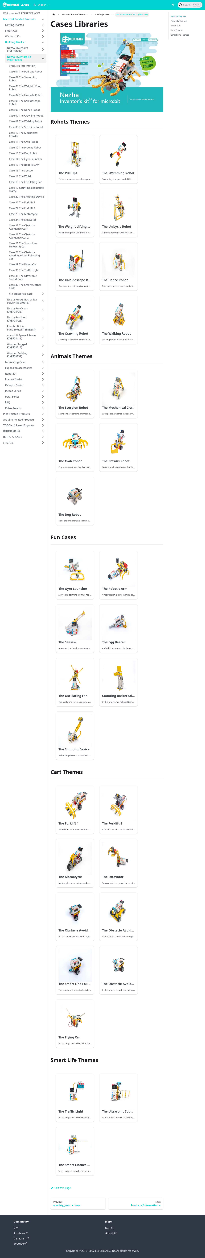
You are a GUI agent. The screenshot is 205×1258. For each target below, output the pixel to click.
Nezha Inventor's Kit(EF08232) (17, 49)
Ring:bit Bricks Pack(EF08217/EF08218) (21, 328)
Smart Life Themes (180, 34)
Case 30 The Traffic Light (24, 270)
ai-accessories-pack (21, 294)
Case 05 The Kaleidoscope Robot (25, 102)
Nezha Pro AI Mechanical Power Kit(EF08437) (22, 301)
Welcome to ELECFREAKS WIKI (21, 13)
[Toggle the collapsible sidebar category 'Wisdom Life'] (42, 36)
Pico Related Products (16, 414)
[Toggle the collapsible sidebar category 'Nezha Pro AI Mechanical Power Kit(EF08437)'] (42, 301)
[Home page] (54, 14)
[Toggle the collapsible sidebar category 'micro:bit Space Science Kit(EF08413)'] (42, 337)
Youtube (20, 1243)
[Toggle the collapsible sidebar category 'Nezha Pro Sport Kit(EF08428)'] (42, 319)
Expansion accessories (18, 368)
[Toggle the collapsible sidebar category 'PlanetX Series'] (42, 379)
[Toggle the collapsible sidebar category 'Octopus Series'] (42, 385)
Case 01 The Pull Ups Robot (25, 71)
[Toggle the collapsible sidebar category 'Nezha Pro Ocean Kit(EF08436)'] (42, 310)
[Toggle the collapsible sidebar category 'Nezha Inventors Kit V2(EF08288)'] (42, 58)
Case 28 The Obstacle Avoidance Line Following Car (24, 255)
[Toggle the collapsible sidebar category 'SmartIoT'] (42, 442)
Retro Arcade (13, 408)
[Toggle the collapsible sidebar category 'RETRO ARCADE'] (42, 436)
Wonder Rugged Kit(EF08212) (17, 345)
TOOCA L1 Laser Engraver (18, 425)
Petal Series (12, 396)
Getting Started (14, 25)
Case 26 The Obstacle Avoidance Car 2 (22, 236)
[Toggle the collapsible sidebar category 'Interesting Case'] (42, 362)
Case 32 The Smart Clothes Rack (25, 286)
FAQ (7, 402)
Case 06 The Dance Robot (24, 110)
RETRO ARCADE (12, 437)
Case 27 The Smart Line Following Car (23, 245)
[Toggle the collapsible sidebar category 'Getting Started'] (42, 24)
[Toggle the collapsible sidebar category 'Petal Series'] (42, 396)
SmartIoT (8, 442)
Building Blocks (14, 42)
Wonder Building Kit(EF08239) (17, 354)
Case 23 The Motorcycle (23, 214)
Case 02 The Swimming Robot (23, 79)
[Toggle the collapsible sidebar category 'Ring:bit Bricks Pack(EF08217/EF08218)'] (42, 328)
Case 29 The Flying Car (22, 264)
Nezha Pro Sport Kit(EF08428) (17, 319)
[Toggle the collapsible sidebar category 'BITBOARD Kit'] (42, 431)
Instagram (21, 1238)
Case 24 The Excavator (22, 219)
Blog (109, 1228)
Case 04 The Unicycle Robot (25, 95)
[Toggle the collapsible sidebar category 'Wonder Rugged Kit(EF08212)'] (42, 346)
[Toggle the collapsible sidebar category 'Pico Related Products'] (42, 413)
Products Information (22, 66)
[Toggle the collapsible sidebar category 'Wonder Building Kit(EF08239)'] (42, 355)
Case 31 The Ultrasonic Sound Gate (23, 277)
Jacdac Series (13, 391)
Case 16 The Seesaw (21, 170)
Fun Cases (176, 25)
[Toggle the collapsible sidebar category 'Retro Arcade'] (42, 408)
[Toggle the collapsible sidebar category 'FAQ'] (42, 402)
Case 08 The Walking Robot (25, 121)
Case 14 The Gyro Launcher (25, 159)
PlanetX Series (14, 379)
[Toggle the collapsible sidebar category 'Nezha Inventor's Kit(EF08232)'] (42, 49)
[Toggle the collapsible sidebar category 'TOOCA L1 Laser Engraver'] (42, 425)
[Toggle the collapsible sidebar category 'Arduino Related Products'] (42, 419)
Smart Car (11, 30)
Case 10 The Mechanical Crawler (23, 134)
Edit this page (61, 1188)
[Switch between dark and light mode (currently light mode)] (173, 4)
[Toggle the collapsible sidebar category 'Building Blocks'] (42, 42)
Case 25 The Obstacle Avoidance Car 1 (22, 227)
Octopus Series (14, 385)
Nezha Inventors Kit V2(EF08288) (19, 58)
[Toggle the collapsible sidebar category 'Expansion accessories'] (42, 367)
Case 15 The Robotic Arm (24, 165)
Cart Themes (177, 30)
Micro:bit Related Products (19, 19)
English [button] (39, 5)
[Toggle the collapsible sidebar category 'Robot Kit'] (42, 373)
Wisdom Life (12, 36)
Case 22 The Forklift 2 (22, 208)
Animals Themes (179, 20)
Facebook (21, 1233)
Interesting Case (15, 362)
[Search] (190, 5)
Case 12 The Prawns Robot (25, 147)
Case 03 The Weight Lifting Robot (25, 87)
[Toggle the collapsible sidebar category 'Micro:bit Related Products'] (42, 19)
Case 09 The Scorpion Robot (26, 127)
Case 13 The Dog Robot (23, 153)
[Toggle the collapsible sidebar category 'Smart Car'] (42, 30)
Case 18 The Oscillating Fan (25, 182)
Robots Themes (178, 16)
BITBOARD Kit (11, 431)
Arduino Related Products (18, 419)
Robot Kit (10, 373)
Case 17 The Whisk (20, 176)
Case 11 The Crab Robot (23, 142)
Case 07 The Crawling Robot (26, 115)
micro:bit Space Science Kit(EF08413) (21, 337)
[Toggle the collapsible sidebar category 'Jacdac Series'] (42, 390)
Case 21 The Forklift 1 (22, 202)
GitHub (110, 1233)
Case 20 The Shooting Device (26, 196)
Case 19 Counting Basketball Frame (26, 189)
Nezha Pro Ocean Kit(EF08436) (17, 310)
